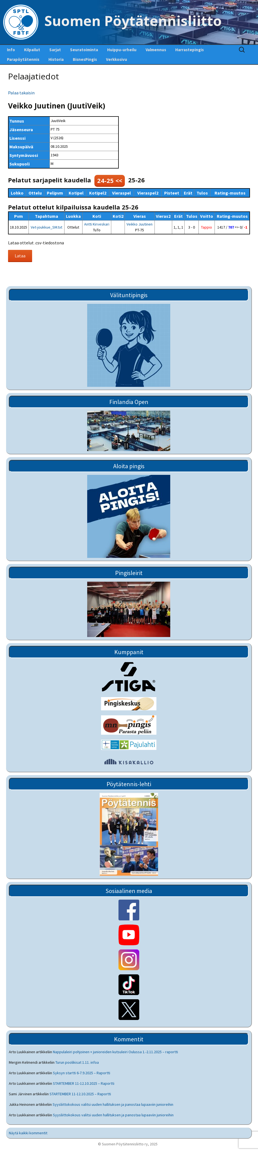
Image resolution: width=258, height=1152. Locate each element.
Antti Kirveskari (96, 224)
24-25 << (109, 180)
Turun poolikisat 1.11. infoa (77, 1062)
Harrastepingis (189, 49)
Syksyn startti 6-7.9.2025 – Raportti (81, 1072)
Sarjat (55, 49)
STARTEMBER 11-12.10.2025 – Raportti (83, 1083)
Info (11, 49)
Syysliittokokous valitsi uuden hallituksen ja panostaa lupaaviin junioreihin (113, 1104)
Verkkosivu (116, 59)
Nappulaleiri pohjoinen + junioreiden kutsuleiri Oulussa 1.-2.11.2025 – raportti (115, 1051)
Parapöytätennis (23, 59)
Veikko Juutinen (140, 224)
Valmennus (156, 49)
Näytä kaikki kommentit (28, 1132)
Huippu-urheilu (121, 49)
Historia (56, 59)
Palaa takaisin (21, 92)
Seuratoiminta (84, 49)
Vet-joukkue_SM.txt (46, 227)
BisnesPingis (85, 59)
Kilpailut (32, 49)
